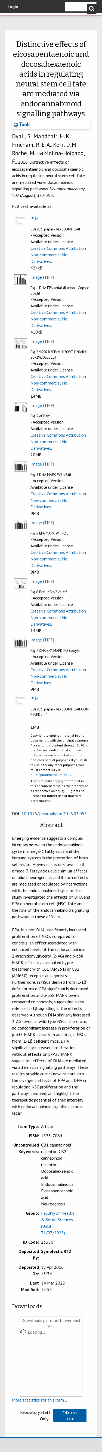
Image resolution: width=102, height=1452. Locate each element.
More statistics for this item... (39, 1400)
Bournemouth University (12, 20)
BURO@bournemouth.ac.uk (50, 775)
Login (13, 6)
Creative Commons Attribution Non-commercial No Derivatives (58, 254)
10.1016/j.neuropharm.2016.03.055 (54, 813)
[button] (69, 1415)
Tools (22, 124)
